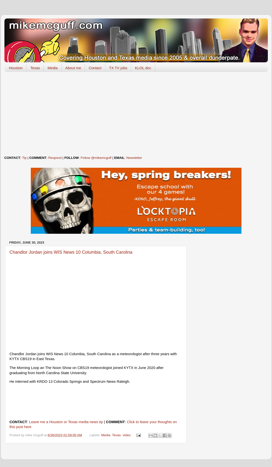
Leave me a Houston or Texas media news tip (66, 422)
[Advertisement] (136, 113)
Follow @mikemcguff (95, 158)
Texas (35, 68)
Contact (95, 68)
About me (73, 68)
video (126, 435)
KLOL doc (143, 68)
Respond (55, 158)
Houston (16, 68)
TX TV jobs (118, 68)
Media (53, 68)
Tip (24, 158)
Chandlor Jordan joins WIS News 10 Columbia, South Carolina (71, 252)
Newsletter (134, 158)
